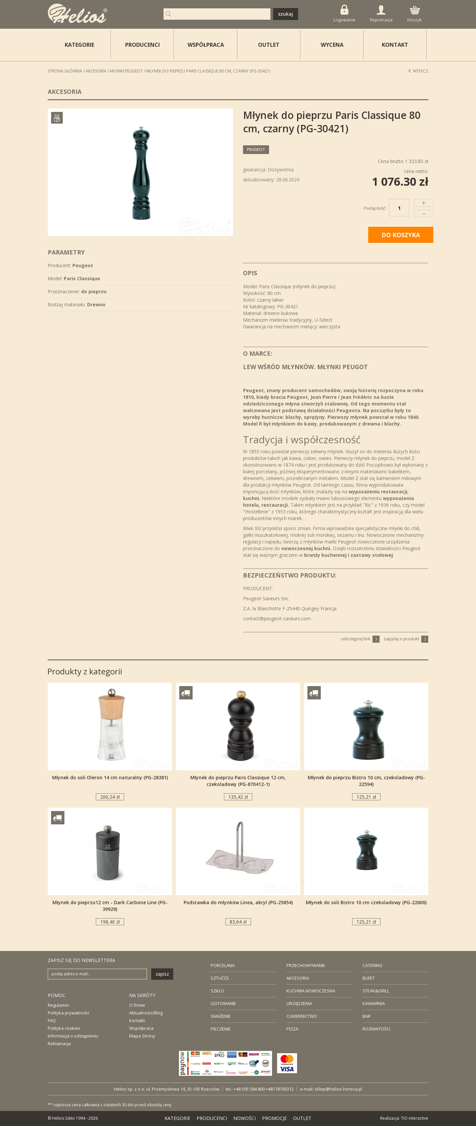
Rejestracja (381, 14)
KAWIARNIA (374, 1003)
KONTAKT (395, 44)
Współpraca (141, 1028)
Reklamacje (59, 1043)
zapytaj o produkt (406, 639)
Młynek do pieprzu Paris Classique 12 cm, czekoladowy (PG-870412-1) (238, 780)
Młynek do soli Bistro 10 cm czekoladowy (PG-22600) (366, 902)
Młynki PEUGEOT (126, 71)
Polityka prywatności (68, 1013)
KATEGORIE (177, 1118)
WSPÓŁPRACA (206, 44)
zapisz (162, 974)
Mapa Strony (142, 1036)
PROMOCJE (274, 1118)
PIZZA (292, 1029)
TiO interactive (414, 1118)
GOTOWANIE (223, 1003)
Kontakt (137, 1020)
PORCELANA (223, 965)
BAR (367, 1016)
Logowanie (344, 13)
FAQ (52, 1020)
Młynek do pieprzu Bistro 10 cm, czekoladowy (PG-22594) (366, 780)
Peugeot (256, 149)
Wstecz (418, 71)
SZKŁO (217, 991)
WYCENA (332, 44)
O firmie (137, 1005)
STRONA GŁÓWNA (65, 71)
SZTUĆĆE (220, 978)
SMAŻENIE (221, 1016)
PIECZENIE (221, 1029)
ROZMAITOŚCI (376, 1029)
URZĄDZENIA (299, 1003)
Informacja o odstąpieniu (73, 1036)
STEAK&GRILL (376, 991)
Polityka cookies (64, 1028)
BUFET (369, 978)
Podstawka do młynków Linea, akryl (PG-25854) (238, 902)
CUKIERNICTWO (301, 1016)
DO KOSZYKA (401, 235)
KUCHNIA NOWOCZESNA (310, 991)
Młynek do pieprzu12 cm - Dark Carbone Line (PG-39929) (110, 905)
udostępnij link (360, 639)
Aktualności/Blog (146, 1013)
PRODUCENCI (142, 44)
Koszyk (414, 14)
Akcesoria (95, 71)
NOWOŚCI (244, 1118)
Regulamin (58, 1005)
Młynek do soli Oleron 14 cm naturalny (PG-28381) (110, 777)
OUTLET (268, 44)
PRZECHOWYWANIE (305, 965)
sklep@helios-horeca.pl (338, 1089)
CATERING (373, 965)
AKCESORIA (297, 978)
